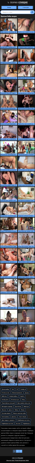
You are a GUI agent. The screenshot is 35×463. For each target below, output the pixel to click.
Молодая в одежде (7, 406)
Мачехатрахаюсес (17, 392)
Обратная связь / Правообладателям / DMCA (17, 460)
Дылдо (27, 392)
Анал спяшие (22, 416)
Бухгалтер (18, 406)
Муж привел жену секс (23, 403)
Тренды (9, 7)
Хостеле (18, 423)
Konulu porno (5, 399)
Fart (13, 389)
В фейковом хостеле (7, 423)
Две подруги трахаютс (8, 420)
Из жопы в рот (15, 399)
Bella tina (4, 396)
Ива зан (4, 410)
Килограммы (5, 416)
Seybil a (22, 396)
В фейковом (26, 423)
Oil (17, 389)
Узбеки (16, 410)
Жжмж (23, 410)
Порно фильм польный (8, 403)
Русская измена (6, 413)
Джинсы (13, 416)
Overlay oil (23, 389)
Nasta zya (26, 406)
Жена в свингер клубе (19, 413)
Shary (23, 399)
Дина (10, 410)
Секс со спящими (17, 458)
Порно (17, 2)
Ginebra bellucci (13, 396)
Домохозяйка (5, 389)
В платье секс (6, 392)
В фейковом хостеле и (23, 420)
